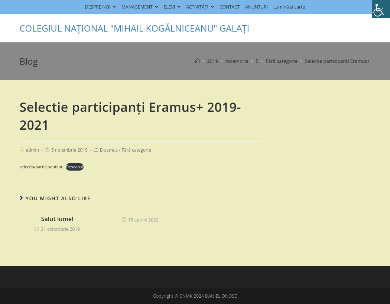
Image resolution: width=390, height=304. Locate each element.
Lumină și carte (289, 7)
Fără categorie (136, 150)
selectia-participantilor (41, 166)
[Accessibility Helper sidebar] (381, 9)
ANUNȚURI (256, 7)
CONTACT (230, 7)
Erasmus (109, 150)
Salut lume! (57, 219)
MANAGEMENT (139, 7)
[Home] (197, 61)
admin (32, 150)
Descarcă (74, 166)
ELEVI (172, 7)
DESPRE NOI (100, 7)
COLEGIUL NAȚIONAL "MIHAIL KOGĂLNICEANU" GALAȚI (135, 28)
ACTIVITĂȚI (200, 7)
